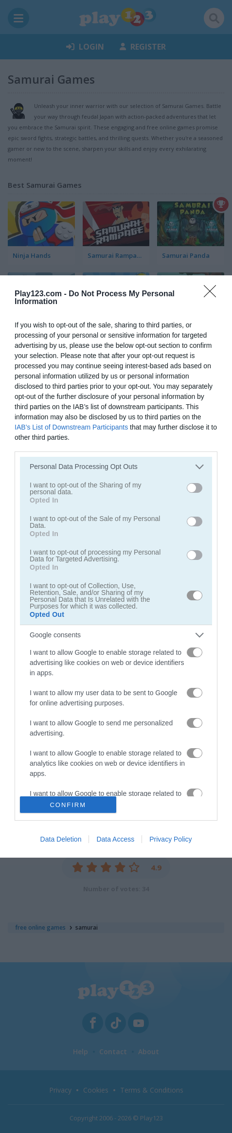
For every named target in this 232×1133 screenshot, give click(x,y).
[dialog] (116, 566)
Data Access (115, 839)
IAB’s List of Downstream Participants (71, 427)
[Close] (213, 294)
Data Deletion (61, 839)
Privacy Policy (170, 839)
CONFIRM (68, 804)
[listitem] (116, 467)
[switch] (194, 488)
